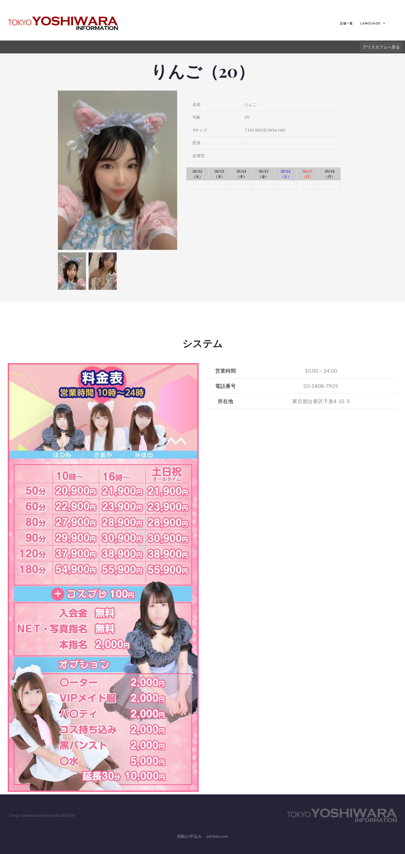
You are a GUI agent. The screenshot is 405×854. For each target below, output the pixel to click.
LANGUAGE (370, 23)
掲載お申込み (189, 836)
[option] (117, 170)
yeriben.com (217, 836)
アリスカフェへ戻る (381, 46)
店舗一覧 (345, 23)
